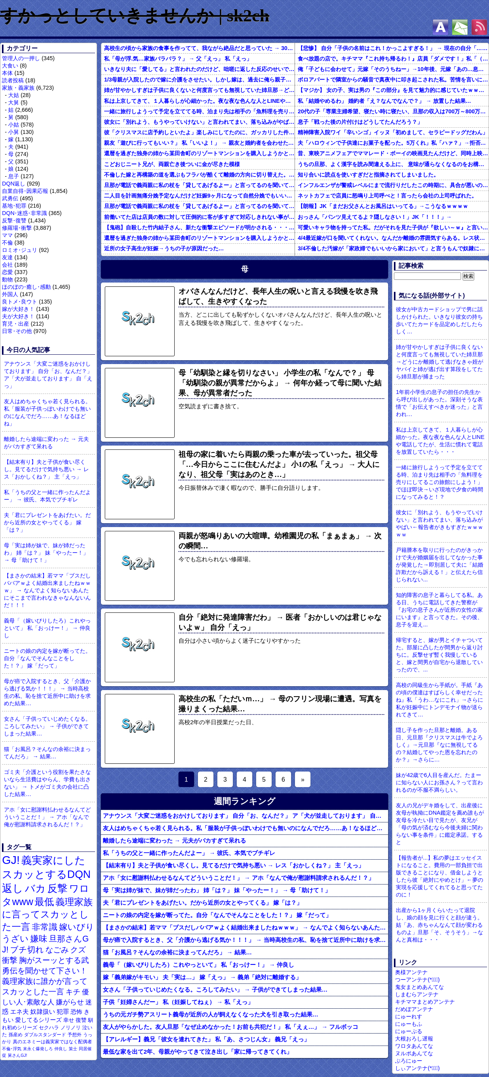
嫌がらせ (70, 1002)
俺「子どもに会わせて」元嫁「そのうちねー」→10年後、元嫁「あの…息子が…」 (393, 69)
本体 (7, 73)
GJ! (11, 859)
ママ (7, 235)
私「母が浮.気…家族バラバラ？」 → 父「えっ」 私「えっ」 (178, 58)
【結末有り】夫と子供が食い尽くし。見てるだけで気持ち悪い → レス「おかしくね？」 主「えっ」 (46, 469)
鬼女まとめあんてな (419, 987)
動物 (7, 279)
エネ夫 (19, 1011)
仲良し (60, 1048)
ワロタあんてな (414, 1046)
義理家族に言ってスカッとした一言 (47, 914)
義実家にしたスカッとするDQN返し (46, 874)
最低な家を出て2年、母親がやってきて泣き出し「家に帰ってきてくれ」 (197, 1051)
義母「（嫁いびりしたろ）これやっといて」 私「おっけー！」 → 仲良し (47, 627)
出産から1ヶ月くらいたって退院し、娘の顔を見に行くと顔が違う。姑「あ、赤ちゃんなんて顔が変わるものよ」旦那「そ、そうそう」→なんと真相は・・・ (439, 925)
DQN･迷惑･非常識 (24, 213)
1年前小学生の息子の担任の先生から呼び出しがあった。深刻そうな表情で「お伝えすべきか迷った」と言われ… (439, 403)
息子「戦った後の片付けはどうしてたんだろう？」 (360, 122)
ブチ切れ (27, 949)
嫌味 (38, 938)
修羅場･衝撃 (17, 228)
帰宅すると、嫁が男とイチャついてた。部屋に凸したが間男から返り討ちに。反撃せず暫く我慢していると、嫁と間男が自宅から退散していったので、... (439, 655)
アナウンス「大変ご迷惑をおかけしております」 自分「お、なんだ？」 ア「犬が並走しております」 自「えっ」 (48, 375)
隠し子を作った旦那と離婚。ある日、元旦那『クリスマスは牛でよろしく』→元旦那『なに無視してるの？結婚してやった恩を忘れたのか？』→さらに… (439, 745)
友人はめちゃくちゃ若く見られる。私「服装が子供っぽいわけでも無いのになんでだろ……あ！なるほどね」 (47, 412)
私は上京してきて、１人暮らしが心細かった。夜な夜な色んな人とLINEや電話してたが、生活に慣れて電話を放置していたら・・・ (199, 101)
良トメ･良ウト (19, 301)
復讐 (81, 1020)
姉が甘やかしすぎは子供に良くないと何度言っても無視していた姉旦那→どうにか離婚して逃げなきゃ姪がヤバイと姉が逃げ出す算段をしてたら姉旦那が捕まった (199, 90)
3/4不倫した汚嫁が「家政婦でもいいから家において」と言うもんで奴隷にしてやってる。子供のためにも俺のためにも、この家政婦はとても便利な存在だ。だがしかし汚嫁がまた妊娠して (393, 248)
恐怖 (76, 1011)
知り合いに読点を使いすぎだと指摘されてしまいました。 (368, 175)
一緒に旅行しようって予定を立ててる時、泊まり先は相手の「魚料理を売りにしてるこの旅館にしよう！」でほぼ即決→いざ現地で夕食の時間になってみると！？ (199, 111)
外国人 (10, 294)
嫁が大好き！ (18, 309)
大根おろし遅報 (414, 1038)
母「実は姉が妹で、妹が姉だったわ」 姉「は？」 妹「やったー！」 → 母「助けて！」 (46, 552)
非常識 (44, 927)
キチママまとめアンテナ (425, 1002)
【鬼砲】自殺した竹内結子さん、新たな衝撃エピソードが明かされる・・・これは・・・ (199, 227)
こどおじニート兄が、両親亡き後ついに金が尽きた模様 (172, 164)
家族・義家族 (18, 88)
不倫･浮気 (11, 1048)
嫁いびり (76, 927)
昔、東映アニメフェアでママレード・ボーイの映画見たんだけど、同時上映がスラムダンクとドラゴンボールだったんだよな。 (393, 153)
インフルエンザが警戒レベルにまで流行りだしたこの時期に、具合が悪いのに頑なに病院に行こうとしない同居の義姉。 (393, 185)
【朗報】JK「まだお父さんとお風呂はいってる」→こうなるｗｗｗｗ (383, 206)
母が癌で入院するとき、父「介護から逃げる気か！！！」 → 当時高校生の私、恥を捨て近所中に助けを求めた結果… (47, 692)
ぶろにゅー (408, 1061)
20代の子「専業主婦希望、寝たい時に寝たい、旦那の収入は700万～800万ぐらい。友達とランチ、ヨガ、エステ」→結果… (393, 111)
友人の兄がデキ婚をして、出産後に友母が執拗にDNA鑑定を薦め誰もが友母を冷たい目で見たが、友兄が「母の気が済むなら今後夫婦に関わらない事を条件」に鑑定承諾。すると (440, 823)
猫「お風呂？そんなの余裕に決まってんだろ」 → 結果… (47, 753)
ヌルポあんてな (414, 1053)
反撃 (57, 888)
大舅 (13, 102)
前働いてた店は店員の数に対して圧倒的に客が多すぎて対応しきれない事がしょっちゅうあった (199, 217)
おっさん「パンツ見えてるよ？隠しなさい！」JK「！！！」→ (375, 217)
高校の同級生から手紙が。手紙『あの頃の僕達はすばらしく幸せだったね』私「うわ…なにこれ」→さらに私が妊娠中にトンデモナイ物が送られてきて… (439, 700)
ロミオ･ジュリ (19, 250)
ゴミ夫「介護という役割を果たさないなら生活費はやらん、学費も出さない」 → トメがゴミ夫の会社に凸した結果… (47, 783)
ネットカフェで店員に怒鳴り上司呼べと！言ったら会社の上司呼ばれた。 (387, 196)
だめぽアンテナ (414, 1009)
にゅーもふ (408, 1024)
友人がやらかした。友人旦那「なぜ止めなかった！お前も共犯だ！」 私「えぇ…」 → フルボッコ (230, 1026)
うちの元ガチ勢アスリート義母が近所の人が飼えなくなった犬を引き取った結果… (210, 1014)
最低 (44, 901)
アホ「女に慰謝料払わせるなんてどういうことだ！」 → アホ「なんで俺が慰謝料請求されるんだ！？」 (47, 816)
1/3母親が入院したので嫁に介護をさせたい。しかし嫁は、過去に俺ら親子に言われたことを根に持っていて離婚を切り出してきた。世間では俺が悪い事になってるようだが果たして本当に (199, 79)
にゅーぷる (408, 1031)
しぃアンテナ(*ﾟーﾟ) (417, 1068)
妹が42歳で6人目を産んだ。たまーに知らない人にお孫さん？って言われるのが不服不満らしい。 (439, 782)
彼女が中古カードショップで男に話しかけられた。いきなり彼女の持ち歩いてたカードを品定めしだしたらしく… (439, 320)
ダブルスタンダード (45, 1034)
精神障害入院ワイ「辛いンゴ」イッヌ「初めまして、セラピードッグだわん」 (393, 132)
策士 (73, 1048)
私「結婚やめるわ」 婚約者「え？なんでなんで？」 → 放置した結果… (384, 101)
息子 (13, 176)
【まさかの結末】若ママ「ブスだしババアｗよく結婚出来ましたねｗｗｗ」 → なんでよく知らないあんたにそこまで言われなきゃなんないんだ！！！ (47, 590)
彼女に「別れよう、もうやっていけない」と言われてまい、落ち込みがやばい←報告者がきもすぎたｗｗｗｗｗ (199, 122)
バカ (35, 888)
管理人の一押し (21, 58)
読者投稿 (13, 80)
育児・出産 (15, 324)
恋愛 (7, 272)
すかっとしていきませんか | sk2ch (134, 15)
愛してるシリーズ (38, 1019)
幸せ (68, 1020)
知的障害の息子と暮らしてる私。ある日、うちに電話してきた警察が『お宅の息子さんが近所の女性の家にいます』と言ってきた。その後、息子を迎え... (439, 610)
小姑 (13, 124)
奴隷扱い (42, 1011)
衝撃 (9, 960)
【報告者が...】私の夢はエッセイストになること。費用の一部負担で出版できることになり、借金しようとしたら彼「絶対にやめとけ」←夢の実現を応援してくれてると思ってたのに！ (439, 876)
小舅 (13, 132)
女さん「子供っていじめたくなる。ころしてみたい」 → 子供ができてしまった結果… (47, 726)
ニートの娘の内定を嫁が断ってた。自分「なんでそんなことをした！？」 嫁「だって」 (47, 658)
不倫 (7, 242)
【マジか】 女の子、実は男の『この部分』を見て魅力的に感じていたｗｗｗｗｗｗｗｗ (393, 90)
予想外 (75, 1034)
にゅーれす (408, 1016)
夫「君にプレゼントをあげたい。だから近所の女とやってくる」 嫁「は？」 (47, 522)
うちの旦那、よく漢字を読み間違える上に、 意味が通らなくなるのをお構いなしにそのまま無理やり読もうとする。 (393, 164)
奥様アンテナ (411, 972)
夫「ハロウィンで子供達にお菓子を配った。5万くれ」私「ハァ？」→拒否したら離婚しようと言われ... (393, 143)
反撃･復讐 (14, 220)
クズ (78, 949)
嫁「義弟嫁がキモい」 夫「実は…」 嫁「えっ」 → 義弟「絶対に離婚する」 (202, 977)
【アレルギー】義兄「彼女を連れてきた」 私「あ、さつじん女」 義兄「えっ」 (206, 1039)
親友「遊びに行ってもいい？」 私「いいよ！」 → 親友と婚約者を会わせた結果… (199, 143)
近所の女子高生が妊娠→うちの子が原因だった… (164, 248)
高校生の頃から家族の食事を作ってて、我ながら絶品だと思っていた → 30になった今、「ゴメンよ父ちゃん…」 (199, 48)
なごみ (57, 949)
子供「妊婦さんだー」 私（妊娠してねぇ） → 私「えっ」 (178, 1002)
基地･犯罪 (14, 206)
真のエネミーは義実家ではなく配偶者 (52, 1041)
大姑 (13, 95)
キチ (73, 992)
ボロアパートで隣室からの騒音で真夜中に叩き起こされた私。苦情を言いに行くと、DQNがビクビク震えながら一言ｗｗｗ (393, 79)
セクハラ (49, 1027)
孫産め (16, 1034)
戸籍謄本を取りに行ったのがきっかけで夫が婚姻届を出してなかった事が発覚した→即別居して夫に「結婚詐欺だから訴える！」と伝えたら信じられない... (439, 565)
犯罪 (63, 1011)
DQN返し (13, 183)
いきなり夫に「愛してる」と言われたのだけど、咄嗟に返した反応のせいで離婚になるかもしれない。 (199, 69)
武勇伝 (10, 198)
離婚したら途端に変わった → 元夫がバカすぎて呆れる (46, 442)
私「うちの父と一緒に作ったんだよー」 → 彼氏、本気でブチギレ (47, 496)
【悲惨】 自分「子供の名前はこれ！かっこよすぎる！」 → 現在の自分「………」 (393, 48)
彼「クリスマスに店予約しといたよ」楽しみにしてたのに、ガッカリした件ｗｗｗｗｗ (199, 132)
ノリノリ (71, 1027)
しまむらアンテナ (417, 994)
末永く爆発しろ (38, 1048)
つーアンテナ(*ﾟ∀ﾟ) (417, 979)
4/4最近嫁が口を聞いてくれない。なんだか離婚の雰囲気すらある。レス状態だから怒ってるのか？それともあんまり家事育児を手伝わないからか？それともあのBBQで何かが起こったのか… (393, 238)
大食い (10, 65)
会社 (7, 265)
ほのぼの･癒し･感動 (26, 287)
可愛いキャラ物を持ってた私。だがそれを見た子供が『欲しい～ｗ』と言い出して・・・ (393, 227)
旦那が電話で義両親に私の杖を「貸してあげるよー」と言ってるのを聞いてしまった (199, 185)
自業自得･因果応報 (25, 191)
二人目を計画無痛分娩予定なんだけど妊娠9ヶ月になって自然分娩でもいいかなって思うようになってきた (199, 196)
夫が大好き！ (18, 316)
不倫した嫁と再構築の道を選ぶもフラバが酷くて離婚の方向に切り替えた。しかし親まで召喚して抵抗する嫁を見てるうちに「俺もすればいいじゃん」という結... (199, 175)
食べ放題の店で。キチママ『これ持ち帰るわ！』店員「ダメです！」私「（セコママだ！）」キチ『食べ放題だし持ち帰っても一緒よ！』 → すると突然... (393, 58)
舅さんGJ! (17, 1055)
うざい (15, 938)
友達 (7, 257)
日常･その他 (17, 331)
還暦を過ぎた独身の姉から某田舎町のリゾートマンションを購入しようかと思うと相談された (199, 153)
